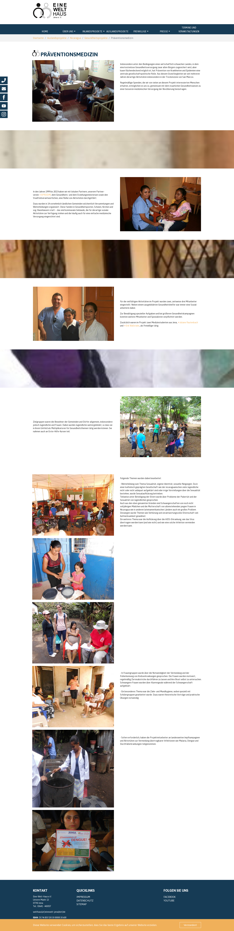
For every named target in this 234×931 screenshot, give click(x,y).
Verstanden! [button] (190, 925)
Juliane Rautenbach (189, 322)
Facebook (170, 896)
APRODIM (46, 195)
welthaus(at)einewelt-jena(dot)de (49, 912)
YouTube (169, 900)
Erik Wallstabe (132, 325)
